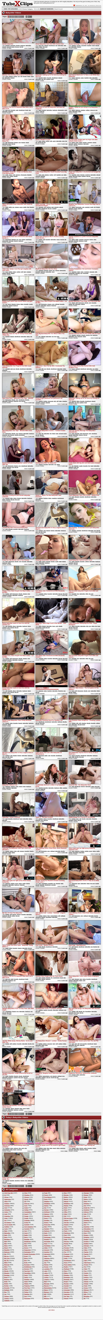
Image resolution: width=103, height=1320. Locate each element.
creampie (86, 271)
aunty (54, 141)
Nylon (65, 1210)
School (66, 1288)
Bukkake (6, 1290)
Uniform (86, 1277)
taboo (73, 239)
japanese (78, 77)
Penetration (67, 1237)
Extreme (26, 1269)
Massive (46, 1286)
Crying (26, 1222)
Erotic (26, 1262)
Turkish (86, 1273)
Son (85, 1216)
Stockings (87, 1231)
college (88, 110)
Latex (45, 1271)
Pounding (67, 1250)
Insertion (46, 1252)
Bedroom (7, 1252)
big (45, 79)
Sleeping (86, 1203)
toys (76, 336)
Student (86, 1239)
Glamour (46, 1214)
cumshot (89, 142)
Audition (6, 1227)
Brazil (6, 1277)
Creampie (27, 1220)
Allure (6, 1201)
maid (17, 110)
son (19, 76)
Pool (65, 1245)
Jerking (46, 1260)
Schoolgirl (67, 1290)
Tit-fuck (86, 1264)
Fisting (26, 1292)
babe (65, 174)
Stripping (86, 1237)
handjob (7, 45)
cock (65, 110)
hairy (25, 271)
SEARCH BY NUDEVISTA (46, 9)
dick (65, 45)
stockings (12, 45)
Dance (26, 1237)
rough (91, 207)
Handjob (46, 1229)
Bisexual (6, 1264)
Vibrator (86, 1281)
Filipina (26, 1283)
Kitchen (46, 1264)
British (6, 1283)
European (27, 1264)
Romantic (67, 1279)
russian (79, 45)
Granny (46, 1222)
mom (6, 76)
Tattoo (86, 1250)
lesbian (40, 239)
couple (31, 304)
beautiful (77, 273)
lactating (71, 820)
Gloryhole (47, 1216)
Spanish (86, 1218)
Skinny (86, 1199)
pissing (88, 335)
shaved (60, 77)
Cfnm (25, 1193)
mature (11, 851)
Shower (86, 1195)
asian (82, 77)
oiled (46, 1045)
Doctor (26, 1248)
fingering (53, 305)
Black (6, 1269)
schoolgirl (84, 45)
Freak (45, 1193)
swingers (18, 174)
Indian (46, 1248)
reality (98, 851)
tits (3, 208)
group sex (40, 241)
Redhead (66, 1269)
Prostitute (67, 1256)
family (73, 142)
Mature (46, 1290)
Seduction (67, 1294)
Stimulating (87, 1229)
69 (84, 1298)
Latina (46, 1273)
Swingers (86, 1245)
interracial (50, 401)
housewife (85, 273)
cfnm (95, 239)
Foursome (27, 1298)
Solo (85, 1214)
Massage (46, 1283)
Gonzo (46, 1218)
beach (14, 1149)
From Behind (48, 1197)
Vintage (86, 1283)
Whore (86, 1292)
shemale (7, 368)
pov (70, 47)
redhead (46, 45)
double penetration (20, 435)
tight (73, 757)
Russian (66, 1283)
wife (51, 141)
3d (5, 1195)
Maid (45, 1281)
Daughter (27, 1239)
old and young (10, 47)
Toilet (85, 1269)
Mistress (46, 1298)
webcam (16, 1148)
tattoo (40, 47)
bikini (79, 111)
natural (61, 207)
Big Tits (6, 1260)
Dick (25, 1243)
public (24, 207)
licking (4, 176)
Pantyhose (67, 1233)
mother (15, 76)
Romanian (67, 1277)
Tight (85, 1260)
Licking (46, 1277)
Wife (85, 1294)
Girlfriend (47, 1212)
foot (42, 45)
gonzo (58, 239)
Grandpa (46, 1220)
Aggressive (7, 1199)
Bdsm (6, 1245)
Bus (5, 1292)
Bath (5, 1241)
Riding (66, 1273)
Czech (26, 1233)
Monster (66, 1195)
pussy (21, 207)
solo (25, 1148)
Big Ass (6, 1256)
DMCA (53, 1310)
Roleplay (66, 1275)
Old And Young (68, 1218)
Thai (85, 1256)
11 (23, 16)
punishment (60, 498)
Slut (85, 1205)
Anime (6, 1212)
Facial (26, 1275)
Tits (85, 1267)
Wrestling (86, 1296)
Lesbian (46, 1275)
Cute (25, 1231)
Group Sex (47, 1224)
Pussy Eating (68, 1264)
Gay (45, 1208)
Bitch (5, 1267)
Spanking (86, 1220)
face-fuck (75, 176)
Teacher (86, 1252)
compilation (44, 883)
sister (76, 142)
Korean (46, 1267)
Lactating (46, 1269)
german (79, 335)
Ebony (26, 1258)
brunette (49, 77)
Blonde (6, 1271)
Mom (65, 1193)
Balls (5, 1235)
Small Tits (87, 1208)
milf (21, 76)
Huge (45, 1243)
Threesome (87, 1258)
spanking (41, 270)
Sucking (86, 1241)
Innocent (46, 1250)
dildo (86, 593)
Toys (85, 1271)
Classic (26, 1199)
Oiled (65, 1214)
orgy (19, 142)
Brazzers (6, 1279)
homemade (78, 207)
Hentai (46, 1235)
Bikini (6, 1262)
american (4, 1109)
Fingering (27, 1286)
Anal (5, 1208)
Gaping (46, 1205)
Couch (26, 1214)
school (94, 142)
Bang (5, 1237)
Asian (6, 1218)
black (3, 499)
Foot (25, 1296)
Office (65, 1212)
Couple (26, 1218)
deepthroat (52, 45)
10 (21, 16)
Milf (45, 1294)
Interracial (47, 1254)
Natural (66, 1201)
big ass (17, 47)
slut (56, 45)
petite (6, 174)
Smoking (86, 1210)
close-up (92, 110)
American (7, 1205)
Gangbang (47, 1203)
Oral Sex (66, 1222)
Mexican (46, 1292)
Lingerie (46, 1279)
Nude (65, 1208)
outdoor (14, 1043)
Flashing (26, 1294)
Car (5, 1294)
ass (9, 110)
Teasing (86, 1254)
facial (26, 110)
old (95, 207)
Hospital (46, 1239)
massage (41, 207)
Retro (65, 1271)
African (6, 1197)
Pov (65, 1252)
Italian (46, 1256)
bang (9, 144)
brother (85, 142)
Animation (7, 1210)
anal (40, 45)
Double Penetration (29, 1254)
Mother (66, 1197)
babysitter (28, 45)
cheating (64, 401)
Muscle (66, 1199)
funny (29, 626)
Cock (25, 1205)
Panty (65, 1231)
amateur (74, 45)
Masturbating (48, 1288)
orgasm (17, 207)
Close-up (26, 1203)
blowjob (41, 77)
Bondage (6, 1275)
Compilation (27, 1212)
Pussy (65, 1262)
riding (93, 626)
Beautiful (6, 1250)
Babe (5, 1231)
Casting (6, 1298)
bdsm (49, 498)
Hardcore (46, 1231)
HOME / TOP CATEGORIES (11, 9)
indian (43, 141)
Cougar (26, 1216)
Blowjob (6, 1273)
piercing (45, 820)
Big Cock (7, 1258)
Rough (66, 1281)
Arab (5, 1214)
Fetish (26, 1281)
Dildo (25, 1245)
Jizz (45, 1262)
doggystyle (61, 110)
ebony (15, 498)
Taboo (85, 1248)
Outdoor (66, 1229)
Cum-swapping (28, 1227)
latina (44, 77)
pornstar (11, 241)
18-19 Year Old (8, 1193)
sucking (48, 79)
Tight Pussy (87, 1262)
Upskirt (86, 1279)
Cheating (26, 1195)
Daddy (26, 1235)
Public (66, 1258)
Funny (46, 1199)
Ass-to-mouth (8, 1224)
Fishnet (26, 1290)
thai (28, 207)
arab (22, 1148)
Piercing (66, 1241)
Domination (27, 1252)
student (44, 110)
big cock (45, 47)
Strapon (86, 1235)
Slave (85, 1201)
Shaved (66, 1298)
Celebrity (6, 1300)
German (46, 1210)
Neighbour (67, 1203)
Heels (45, 1233)
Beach (6, 1248)
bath (90, 77)
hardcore (22, 45)
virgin (78, 174)
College (26, 1210)
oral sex (88, 176)
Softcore (86, 1212)
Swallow (86, 1243)
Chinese (26, 1197)
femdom (45, 498)
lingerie (4, 47)
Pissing (66, 1243)
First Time (27, 1288)
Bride (5, 1281)
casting (45, 1010)
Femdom (26, 1279)
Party (65, 1235)
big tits (21, 47)
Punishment (67, 1260)
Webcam (86, 1290)
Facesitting (27, 1273)
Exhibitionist (27, 1267)
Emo (25, 1260)
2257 (49, 1310)
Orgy (65, 1227)
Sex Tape (66, 1296)
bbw (20, 1148)
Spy (85, 1224)
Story (85, 1233)
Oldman (66, 1220)
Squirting (86, 1227)
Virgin (85, 1286)
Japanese (47, 1258)
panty (93, 45)
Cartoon (6, 1296)
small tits (42, 111)
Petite (65, 1239)
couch (37, 111)
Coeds (26, 1208)
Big (5, 1254)
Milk (45, 1296)
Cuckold (26, 1224)
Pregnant (66, 1254)
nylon (70, 111)
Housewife (47, 1241)
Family (26, 1277)
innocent (86, 239)
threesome (11, 142)
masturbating (54, 915)
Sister (85, 1197)
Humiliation (47, 1245)
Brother (6, 1286)
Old (65, 1216)
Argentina (7, 1216)
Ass (5, 1220)
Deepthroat (27, 1241)
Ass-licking (7, 1222)
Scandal (66, 1286)
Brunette (6, 1288)
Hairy (45, 1227)
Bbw (5, 1243)
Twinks (86, 1275)
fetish (37, 47)
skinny (10, 174)
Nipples (66, 1205)
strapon (49, 304)
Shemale (86, 1193)
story (63, 141)
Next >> (30, 16)
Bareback (7, 1239)
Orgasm (66, 1224)
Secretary (67, 1292)
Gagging (46, 1201)
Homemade (47, 1237)
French (46, 1195)
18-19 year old (41, 142)
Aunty (6, 1229)
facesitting (75, 852)
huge (52, 79)
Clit (25, 1201)
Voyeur (86, 1288)
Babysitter (7, 1233)
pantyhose (28, 239)
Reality (66, 1267)
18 (26, 16)
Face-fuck (27, 1271)
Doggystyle (27, 1250)
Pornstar (66, 1248)
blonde (18, 45)
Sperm (86, 1222)
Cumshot (26, 1229)
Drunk (26, 1256)
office (3, 788)
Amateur (6, 1203)
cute (83, 207)
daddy (73, 77)
